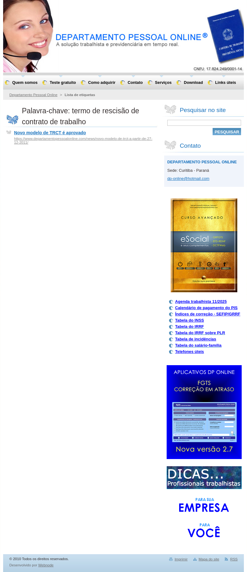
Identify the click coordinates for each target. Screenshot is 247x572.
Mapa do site (209, 559)
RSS (234, 559)
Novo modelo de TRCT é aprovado (50, 132)
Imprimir (181, 559)
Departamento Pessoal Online (33, 95)
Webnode (45, 565)
